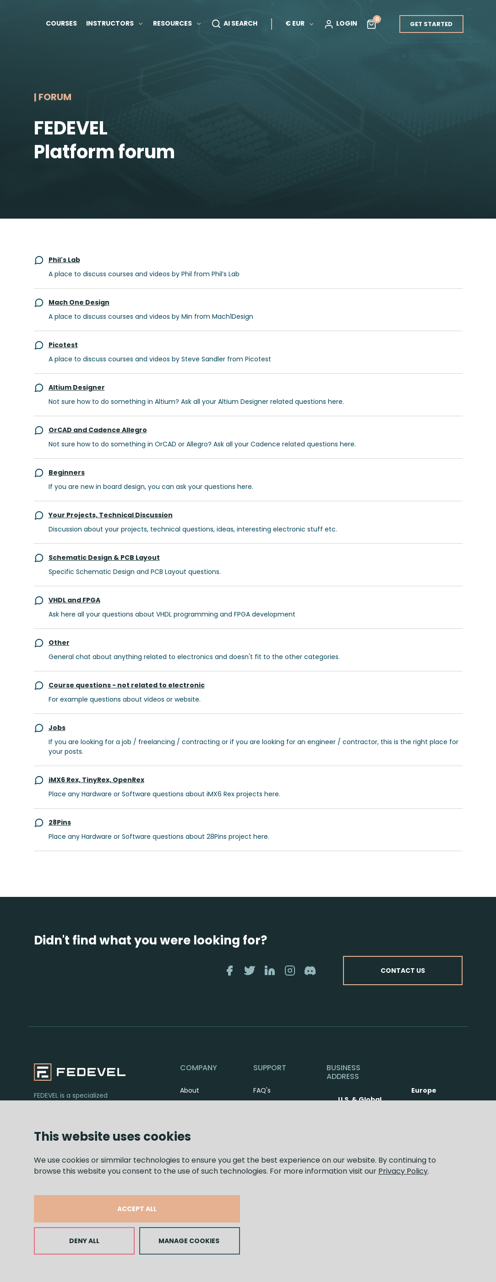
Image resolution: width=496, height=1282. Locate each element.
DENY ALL (84, 1240)
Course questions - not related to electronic (127, 685)
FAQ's (262, 1090)
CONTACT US (403, 970)
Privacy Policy (403, 1171)
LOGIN (340, 24)
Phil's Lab (64, 259)
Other (59, 642)
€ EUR (300, 23)
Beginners (67, 472)
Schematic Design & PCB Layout (104, 557)
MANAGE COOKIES (188, 1240)
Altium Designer (77, 387)
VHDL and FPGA (74, 600)
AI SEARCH (234, 24)
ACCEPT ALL (137, 1208)
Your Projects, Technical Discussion (111, 515)
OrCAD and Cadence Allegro (98, 429)
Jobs (57, 727)
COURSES (61, 23)
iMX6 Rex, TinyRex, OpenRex (96, 779)
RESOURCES (177, 23)
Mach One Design (79, 302)
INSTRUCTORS (115, 23)
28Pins (60, 822)
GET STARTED (431, 24)
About (189, 1090)
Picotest (63, 344)
